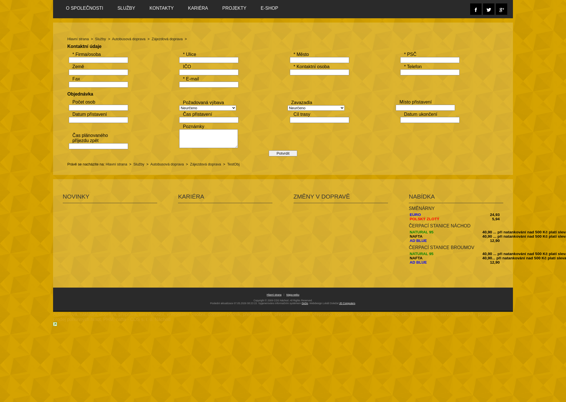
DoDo (305, 335)
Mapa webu (292, 327)
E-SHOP (273, 8)
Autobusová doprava (132, 39)
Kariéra (201, 8)
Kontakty (165, 8)
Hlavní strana (81, 39)
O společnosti (88, 8)
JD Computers (347, 335)
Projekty (238, 8)
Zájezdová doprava (170, 39)
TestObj (237, 197)
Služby (130, 8)
